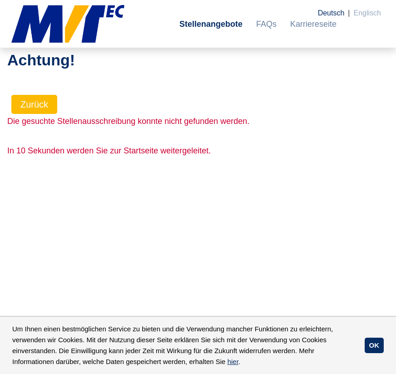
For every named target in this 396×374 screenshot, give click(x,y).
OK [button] (374, 345)
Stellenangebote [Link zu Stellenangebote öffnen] (211, 24)
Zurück (34, 104)
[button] (243, 362)
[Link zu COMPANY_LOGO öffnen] (67, 24)
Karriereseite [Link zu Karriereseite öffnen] (313, 24)
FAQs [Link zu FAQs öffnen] (266, 24)
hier (233, 361)
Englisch (367, 13)
